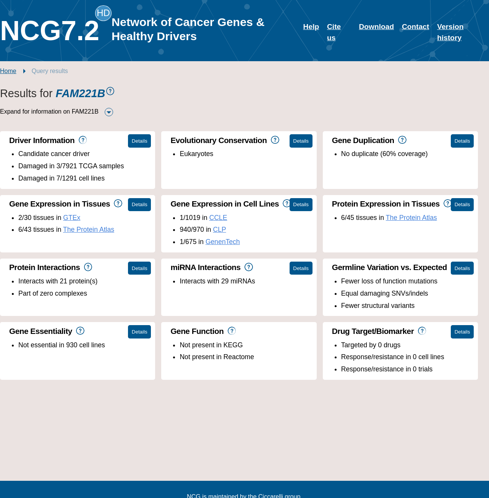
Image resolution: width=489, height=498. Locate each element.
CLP (219, 229)
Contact (415, 27)
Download (376, 27)
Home (8, 71)
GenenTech (223, 242)
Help (311, 27)
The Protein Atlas (88, 229)
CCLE (218, 217)
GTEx (71, 217)
